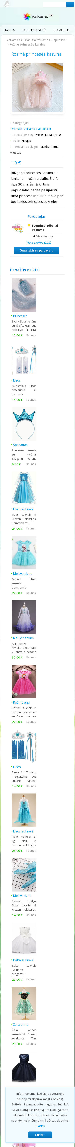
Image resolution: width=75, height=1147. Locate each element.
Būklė (16, 141)
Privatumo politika (29, 1143)
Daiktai (10, 30)
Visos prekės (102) (38, 242)
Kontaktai (55, 1064)
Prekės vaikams (15, 1069)
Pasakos (11, 1084)
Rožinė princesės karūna (27, 44)
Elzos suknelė (51, 379)
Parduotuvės (14, 1064)
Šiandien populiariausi (37, 918)
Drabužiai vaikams (36, 40)
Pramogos (61, 30)
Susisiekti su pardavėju (36, 250)
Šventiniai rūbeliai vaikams (45, 228)
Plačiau (40, 1126)
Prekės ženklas (22, 135)
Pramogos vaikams (18, 1059)
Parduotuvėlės (34, 30)
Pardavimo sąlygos (25, 147)
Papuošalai (59, 40)
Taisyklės (51, 1143)
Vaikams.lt (13, 40)
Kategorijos (20, 123)
